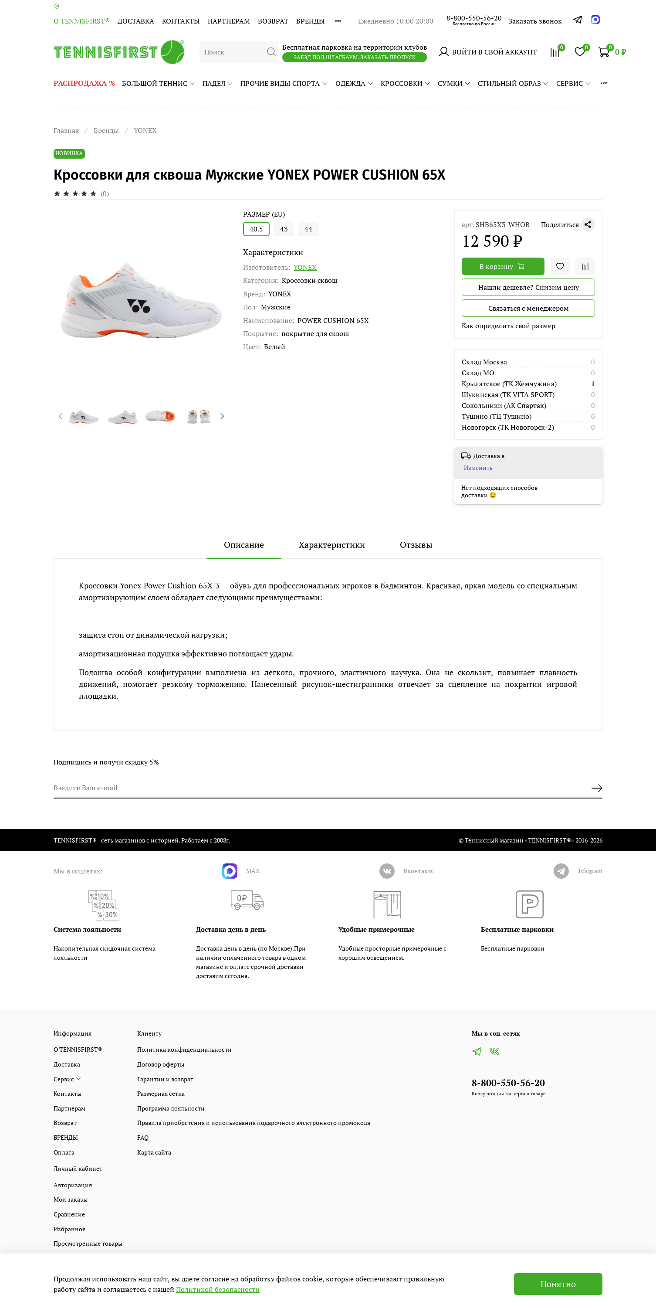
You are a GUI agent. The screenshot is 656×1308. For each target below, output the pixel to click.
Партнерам (229, 21)
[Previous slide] (61, 416)
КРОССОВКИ (406, 83)
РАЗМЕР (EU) (264, 214)
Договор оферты (160, 1064)
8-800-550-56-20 (474, 18)
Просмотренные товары (88, 1243)
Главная (66, 130)
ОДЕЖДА (354, 83)
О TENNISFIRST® (82, 21)
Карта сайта (154, 1152)
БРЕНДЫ (310, 21)
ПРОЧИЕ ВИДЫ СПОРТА (284, 83)
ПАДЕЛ (218, 83)
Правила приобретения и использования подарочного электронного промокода (253, 1122)
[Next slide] (221, 416)
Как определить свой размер (508, 325)
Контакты (181, 21)
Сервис (573, 83)
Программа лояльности (171, 1108)
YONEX (145, 130)
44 (308, 229)
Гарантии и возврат (165, 1079)
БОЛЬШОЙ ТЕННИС (159, 83)
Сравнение (69, 1214)
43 (284, 229)
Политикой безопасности (218, 1289)
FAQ (143, 1137)
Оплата (64, 1152)
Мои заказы (71, 1199)
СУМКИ (454, 83)
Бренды (106, 130)
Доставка (136, 21)
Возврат (273, 21)
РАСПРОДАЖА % (84, 83)
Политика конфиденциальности (184, 1049)
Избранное (69, 1229)
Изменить (478, 468)
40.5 (256, 229)
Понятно (558, 1284)
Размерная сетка (161, 1093)
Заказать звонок (535, 21)
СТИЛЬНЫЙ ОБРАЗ (513, 83)
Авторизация (73, 1185)
